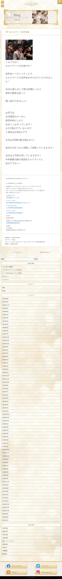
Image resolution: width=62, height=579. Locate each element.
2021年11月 (5, 379)
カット (27, 242)
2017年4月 (5, 491)
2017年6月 (5, 485)
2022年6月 (5, 356)
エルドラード (20, 242)
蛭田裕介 (4, 554)
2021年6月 (5, 395)
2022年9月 (5, 347)
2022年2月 (5, 369)
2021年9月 (5, 385)
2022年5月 (5, 359)
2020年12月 (5, 414)
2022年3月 (5, 366)
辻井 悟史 (5, 528)
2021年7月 (5, 391)
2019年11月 (5, 453)
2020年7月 (5, 430)
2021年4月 (5, 401)
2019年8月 (5, 462)
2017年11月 (5, 481)
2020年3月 (5, 440)
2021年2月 (5, 408)
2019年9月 (5, 459)
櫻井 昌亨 (5, 531)
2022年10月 (5, 343)
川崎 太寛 (5, 534)
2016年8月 (5, 517)
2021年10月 (5, 382)
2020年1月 (5, 446)
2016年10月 (5, 510)
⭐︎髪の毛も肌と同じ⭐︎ (45, 252)
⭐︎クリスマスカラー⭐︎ (17, 252)
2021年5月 (5, 398)
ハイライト (5, 279)
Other (4, 290)
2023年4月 (5, 324)
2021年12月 (5, 375)
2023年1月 (5, 334)
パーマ (35, 242)
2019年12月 (5, 449)
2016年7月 (5, 520)
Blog (13, 239)
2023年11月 (5, 305)
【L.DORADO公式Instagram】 (14, 213)
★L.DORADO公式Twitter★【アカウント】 (18, 202)
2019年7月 (5, 465)
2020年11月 (5, 417)
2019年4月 (5, 475)
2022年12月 (5, 337)
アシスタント (13, 242)
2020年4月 (5, 436)
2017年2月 (5, 497)
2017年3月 (5, 494)
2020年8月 (5, 427)
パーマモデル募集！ (8, 266)
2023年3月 (5, 327)
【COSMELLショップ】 (13, 197)
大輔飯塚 (4, 550)
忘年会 (39, 242)
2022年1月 (5, 372)
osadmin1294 (14, 244)
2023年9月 (5, 308)
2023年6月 (5, 318)
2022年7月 (5, 353)
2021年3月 (5, 404)
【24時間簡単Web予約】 (13, 223)
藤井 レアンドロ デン (8, 541)
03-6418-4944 (10, 218)
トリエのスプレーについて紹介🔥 (12, 270)
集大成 (43, 242)
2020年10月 (5, 420)
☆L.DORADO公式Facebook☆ (14, 207)
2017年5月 (5, 488)
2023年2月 (5, 330)
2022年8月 (5, 350)
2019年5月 (5, 472)
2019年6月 (5, 469)
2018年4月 (5, 478)
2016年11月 (5, 507)
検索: (2, 259)
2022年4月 (5, 363)
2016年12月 (5, 504)
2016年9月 (5, 514)
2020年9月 (5, 424)
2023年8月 (5, 311)
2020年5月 (5, 433)
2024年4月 (5, 302)
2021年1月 (5, 411)
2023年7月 (5, 314)
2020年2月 (5, 443)
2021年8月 (5, 388)
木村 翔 (4, 547)
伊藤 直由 (5, 544)
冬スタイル (5, 276)
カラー (31, 242)
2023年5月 (5, 321)
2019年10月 (5, 456)
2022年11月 (5, 340)
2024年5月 (5, 298)
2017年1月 (5, 501)
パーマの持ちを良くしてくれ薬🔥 (12, 273)
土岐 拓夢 (5, 538)
